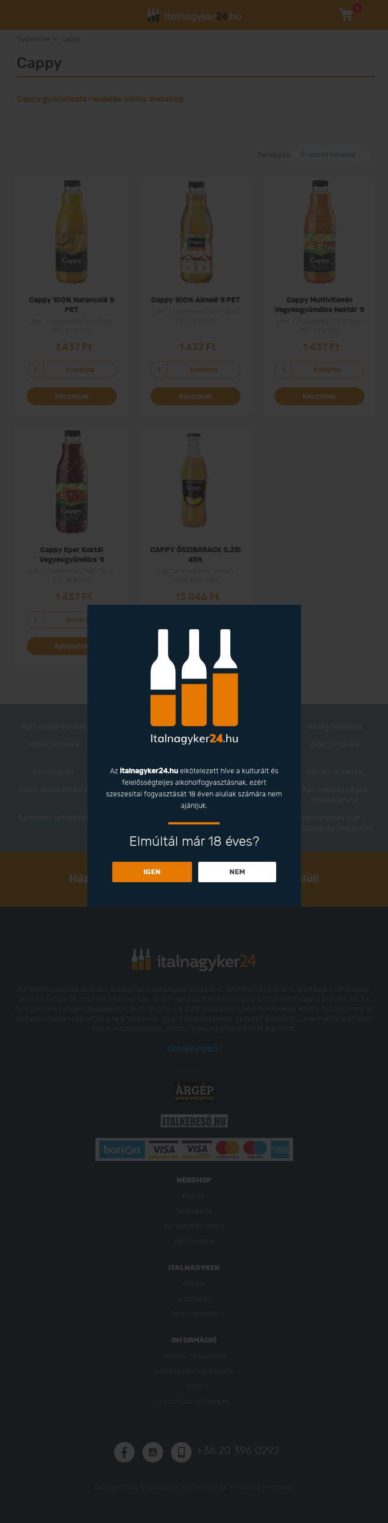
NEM (237, 872)
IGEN (152, 872)
